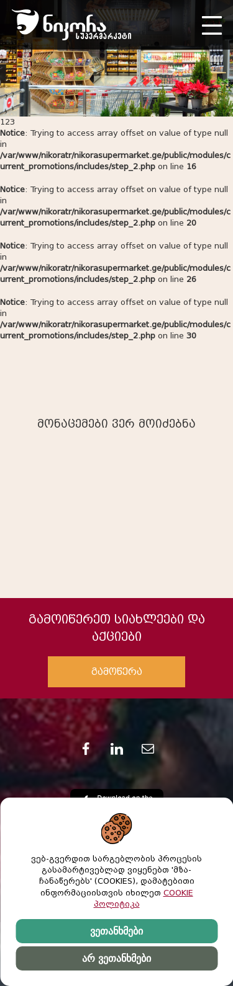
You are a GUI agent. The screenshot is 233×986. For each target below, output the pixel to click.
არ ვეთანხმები (116, 958)
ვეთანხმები (116, 931)
